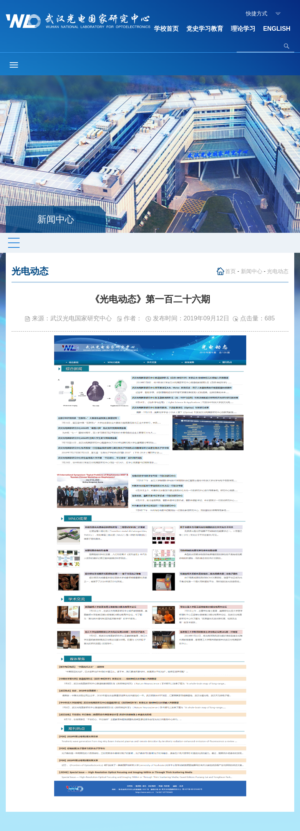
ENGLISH (276, 28)
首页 (230, 271)
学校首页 (166, 28)
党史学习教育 (204, 28)
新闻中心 (251, 271)
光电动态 (277, 271)
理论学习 (243, 28)
